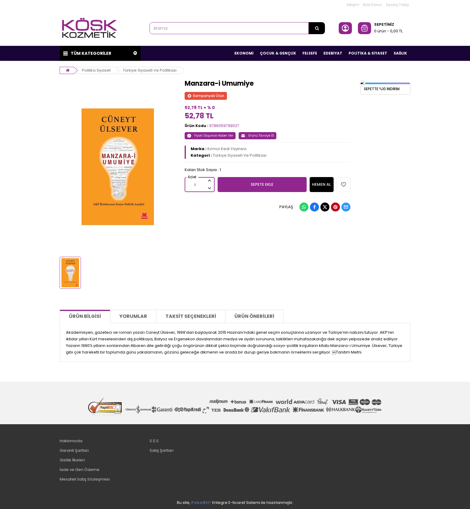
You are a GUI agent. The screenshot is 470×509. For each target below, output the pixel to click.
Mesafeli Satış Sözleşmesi (85, 479)
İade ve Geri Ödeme (80, 469)
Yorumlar (133, 316)
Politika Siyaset (96, 70)
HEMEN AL (321, 184)
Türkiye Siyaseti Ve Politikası (150, 70)
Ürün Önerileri (254, 316)
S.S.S (154, 441)
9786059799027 (224, 125)
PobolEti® (201, 502)
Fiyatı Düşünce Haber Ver (210, 135)
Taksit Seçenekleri (190, 316)
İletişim (353, 4)
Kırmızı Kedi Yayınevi (226, 149)
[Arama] (317, 28)
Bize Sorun (372, 4)
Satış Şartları (162, 450)
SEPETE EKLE (262, 184)
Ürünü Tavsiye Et (257, 135)
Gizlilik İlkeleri (72, 460)
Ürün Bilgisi (85, 316)
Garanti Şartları (74, 450)
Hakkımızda (71, 441)
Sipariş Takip (397, 4)
